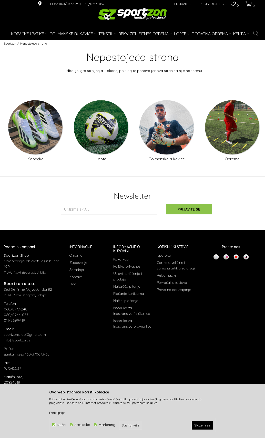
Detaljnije (57, 412)
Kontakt (75, 277)
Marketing (107, 425)
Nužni (61, 425)
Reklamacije (166, 275)
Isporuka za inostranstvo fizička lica (131, 311)
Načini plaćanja (125, 300)
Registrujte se (212, 4)
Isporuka (164, 255)
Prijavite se (189, 209)
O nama (76, 255)
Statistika (82, 425)
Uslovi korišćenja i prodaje (127, 276)
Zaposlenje (78, 262)
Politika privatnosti (127, 266)
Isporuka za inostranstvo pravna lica (132, 323)
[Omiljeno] (235, 4)
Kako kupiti (122, 259)
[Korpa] (249, 3)
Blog (72, 284)
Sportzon (10, 43)
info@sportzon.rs (17, 340)
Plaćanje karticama (128, 293)
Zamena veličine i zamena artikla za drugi (176, 265)
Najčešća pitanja (126, 286)
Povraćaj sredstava (172, 282)
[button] (256, 33)
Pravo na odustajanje (174, 289)
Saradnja (76, 269)
